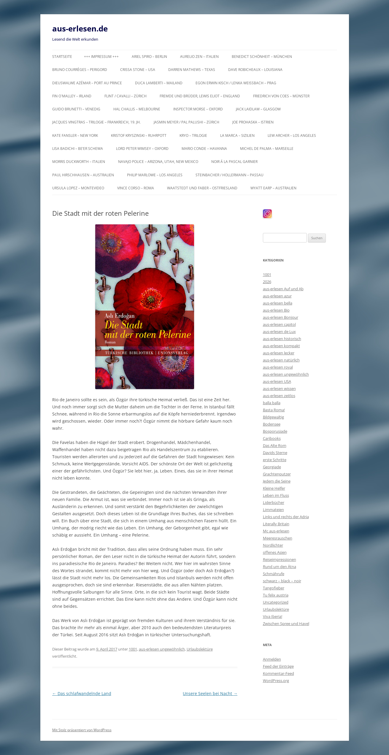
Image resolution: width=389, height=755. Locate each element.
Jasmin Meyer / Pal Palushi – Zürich (186, 122)
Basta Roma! (274, 410)
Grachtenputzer (277, 474)
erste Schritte (274, 459)
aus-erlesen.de (80, 28)
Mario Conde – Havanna (204, 148)
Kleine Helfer (274, 488)
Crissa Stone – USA (137, 69)
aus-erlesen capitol (279, 324)
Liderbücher (273, 502)
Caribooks (272, 438)
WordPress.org (276, 680)
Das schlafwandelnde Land (81, 693)
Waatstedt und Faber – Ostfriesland (202, 188)
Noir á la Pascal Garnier (234, 161)
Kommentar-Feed (278, 673)
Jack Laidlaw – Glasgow (258, 109)
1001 (133, 649)
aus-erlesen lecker (278, 353)
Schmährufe (273, 573)
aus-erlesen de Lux (279, 331)
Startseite (62, 56)
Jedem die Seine (276, 481)
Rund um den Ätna (279, 566)
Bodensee (271, 424)
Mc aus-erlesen (276, 531)
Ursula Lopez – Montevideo (78, 188)
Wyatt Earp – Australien (273, 188)
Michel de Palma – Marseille (266, 148)
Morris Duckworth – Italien (78, 161)
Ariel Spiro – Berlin (149, 56)
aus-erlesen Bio (276, 310)
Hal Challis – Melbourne (136, 109)
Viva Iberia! (272, 616)
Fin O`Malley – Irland (71, 96)
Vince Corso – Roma (135, 188)
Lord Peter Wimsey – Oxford (142, 148)
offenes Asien (275, 552)
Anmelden (272, 659)
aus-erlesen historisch (282, 338)
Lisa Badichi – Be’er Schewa (77, 148)
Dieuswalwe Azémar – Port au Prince (87, 82)
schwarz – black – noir (282, 580)
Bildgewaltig (273, 417)
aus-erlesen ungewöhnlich (162, 649)
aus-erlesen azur (277, 296)
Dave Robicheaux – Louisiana (255, 69)
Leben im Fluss (276, 495)
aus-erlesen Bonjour (280, 317)
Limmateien (273, 509)
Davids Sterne (275, 452)
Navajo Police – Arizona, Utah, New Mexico (158, 161)
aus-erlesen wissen (279, 388)
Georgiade (272, 467)
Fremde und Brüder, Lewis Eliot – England (200, 96)
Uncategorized (275, 602)
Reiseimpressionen (279, 559)
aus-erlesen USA (277, 381)
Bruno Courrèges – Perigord (79, 69)
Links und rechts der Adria (286, 516)
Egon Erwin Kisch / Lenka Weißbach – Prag (236, 82)
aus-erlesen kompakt (281, 345)
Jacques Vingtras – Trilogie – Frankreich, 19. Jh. (96, 122)
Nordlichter (273, 545)
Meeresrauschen (277, 538)
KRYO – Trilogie (193, 135)
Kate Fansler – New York (75, 135)
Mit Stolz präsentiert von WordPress (82, 729)
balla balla (271, 402)
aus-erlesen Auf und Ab (283, 288)
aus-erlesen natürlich (281, 360)
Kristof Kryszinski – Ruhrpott (138, 135)
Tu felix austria (275, 595)
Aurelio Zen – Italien (199, 56)
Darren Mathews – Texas (191, 69)
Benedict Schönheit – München (262, 56)
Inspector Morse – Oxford (198, 109)
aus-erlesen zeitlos (279, 395)
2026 (267, 281)
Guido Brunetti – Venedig (76, 109)
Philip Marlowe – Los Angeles (154, 174)
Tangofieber (273, 588)
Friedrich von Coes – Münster (281, 96)
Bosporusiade (275, 431)
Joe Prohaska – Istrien (253, 122)
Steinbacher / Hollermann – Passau (229, 174)
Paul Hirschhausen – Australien (83, 174)
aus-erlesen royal (278, 367)
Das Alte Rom (274, 445)
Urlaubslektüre (200, 649)
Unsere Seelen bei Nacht (210, 693)
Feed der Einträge (278, 666)
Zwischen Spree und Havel (286, 623)
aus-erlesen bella (277, 303)
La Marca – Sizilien (237, 135)
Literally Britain (276, 523)
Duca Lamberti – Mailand (158, 82)
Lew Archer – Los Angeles (292, 135)
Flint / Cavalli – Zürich (125, 96)
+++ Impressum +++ (101, 56)
